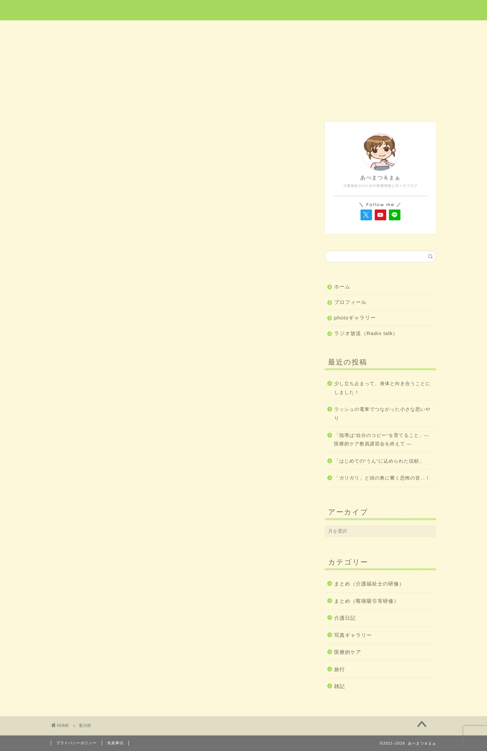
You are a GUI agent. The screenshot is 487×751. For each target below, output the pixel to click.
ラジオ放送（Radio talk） (366, 333)
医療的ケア (167, 29)
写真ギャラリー (353, 635)
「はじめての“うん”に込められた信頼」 (379, 461)
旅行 (244, 29)
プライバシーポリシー (76, 743)
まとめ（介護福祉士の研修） (369, 584)
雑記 (398, 29)
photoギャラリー (355, 318)
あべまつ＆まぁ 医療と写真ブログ (243, 9)
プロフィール (350, 302)
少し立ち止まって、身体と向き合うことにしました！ (382, 388)
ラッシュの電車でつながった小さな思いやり (382, 414)
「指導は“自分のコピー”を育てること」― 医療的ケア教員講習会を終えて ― (381, 440)
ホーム (89, 29)
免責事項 (115, 743)
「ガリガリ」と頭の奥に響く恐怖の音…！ (382, 478)
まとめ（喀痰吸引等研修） (366, 601)
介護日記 (320, 29)
